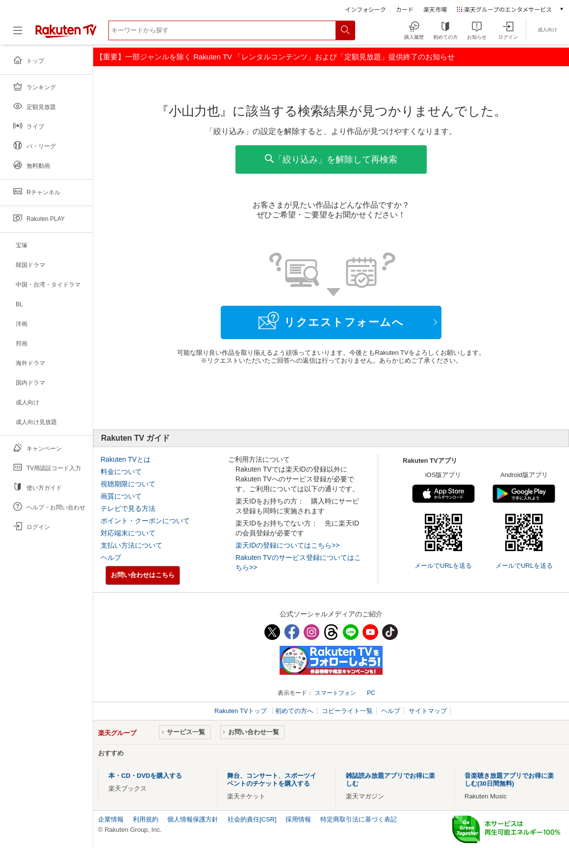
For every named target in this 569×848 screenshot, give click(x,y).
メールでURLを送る (443, 565)
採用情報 (298, 819)
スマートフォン (335, 692)
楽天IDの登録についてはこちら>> (287, 545)
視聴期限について (128, 484)
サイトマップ (428, 711)
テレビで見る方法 (128, 508)
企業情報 (111, 819)
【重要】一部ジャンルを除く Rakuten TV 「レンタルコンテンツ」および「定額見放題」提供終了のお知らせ (275, 57)
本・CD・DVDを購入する (145, 775)
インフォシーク (365, 9)
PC (371, 692)
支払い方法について (131, 545)
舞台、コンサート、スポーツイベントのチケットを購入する (271, 779)
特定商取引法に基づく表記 (358, 819)
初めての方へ (294, 711)
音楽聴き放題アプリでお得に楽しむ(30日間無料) (509, 779)
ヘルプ (111, 557)
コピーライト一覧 (347, 711)
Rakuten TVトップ (241, 711)
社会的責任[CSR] (252, 819)
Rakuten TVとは (126, 459)
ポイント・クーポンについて (145, 521)
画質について (121, 496)
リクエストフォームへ (331, 320)
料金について (121, 472)
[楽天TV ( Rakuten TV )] (66, 34)
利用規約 (145, 819)
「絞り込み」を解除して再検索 (331, 159)
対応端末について (128, 533)
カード (405, 9)
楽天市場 (435, 9)
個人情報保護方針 (192, 819)
